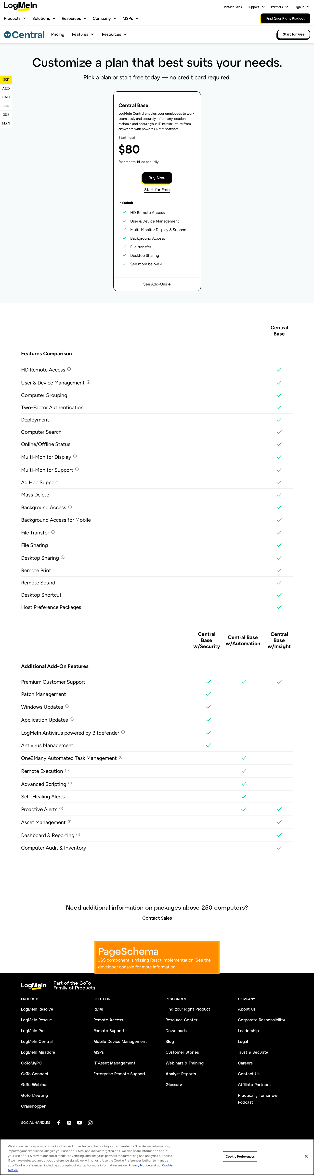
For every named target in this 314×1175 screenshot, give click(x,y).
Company (102, 18)
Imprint (126, 1154)
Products (12, 18)
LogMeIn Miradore (38, 1052)
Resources (71, 18)
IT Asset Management (114, 1063)
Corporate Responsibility (261, 1019)
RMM (98, 1009)
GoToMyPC (31, 1063)
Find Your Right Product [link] (285, 18)
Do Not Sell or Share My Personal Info (224, 1154)
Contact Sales (232, 7)
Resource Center (181, 1019)
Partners (277, 7)
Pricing (57, 34)
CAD (6, 97)
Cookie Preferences (175, 1154)
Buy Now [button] (157, 177)
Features (80, 34)
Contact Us (249, 1073)
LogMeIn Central (37, 1041)
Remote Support (109, 1030)
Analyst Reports (181, 1073)
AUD (6, 88)
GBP (6, 114)
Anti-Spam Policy (100, 1154)
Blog (170, 1041)
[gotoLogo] (20, 7)
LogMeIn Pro (33, 1030)
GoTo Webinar (34, 1084)
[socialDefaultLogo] (58, 1122)
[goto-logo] (157, 985)
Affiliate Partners (254, 1084)
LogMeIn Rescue (36, 1019)
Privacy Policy (70, 1154)
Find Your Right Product (188, 1009)
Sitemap (265, 1154)
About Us (247, 1009)
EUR (6, 106)
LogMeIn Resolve (37, 1009)
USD (5, 80)
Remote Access (108, 1019)
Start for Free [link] (294, 34)
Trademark (146, 1154)
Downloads (176, 1030)
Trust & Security (253, 1052)
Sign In (299, 7)
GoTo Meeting (34, 1095)
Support (253, 7)
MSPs (128, 18)
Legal (243, 1041)
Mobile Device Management (120, 1041)
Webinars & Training (185, 1063)
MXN (6, 123)
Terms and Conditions (36, 1154)
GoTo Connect (35, 1073)
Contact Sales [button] (157, 918)
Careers (245, 1063)
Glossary (174, 1084)
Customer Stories (182, 1052)
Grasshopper (33, 1106)
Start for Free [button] (157, 189)
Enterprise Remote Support (119, 1073)
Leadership (248, 1030)
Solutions (41, 18)
